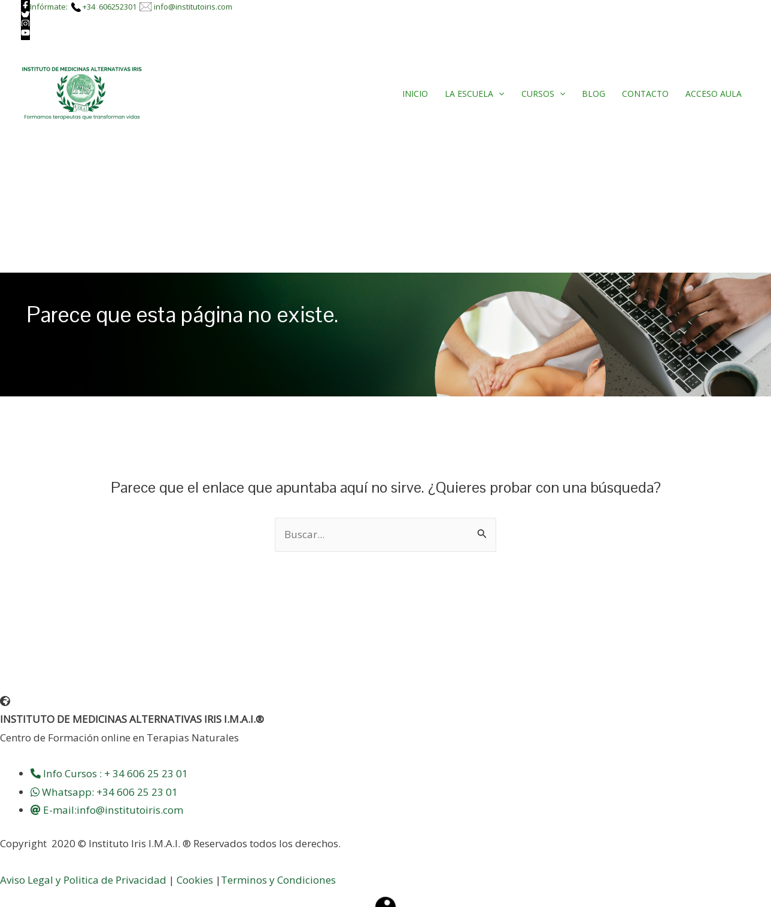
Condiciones (305, 880)
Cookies (195, 880)
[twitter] (25, 15)
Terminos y (249, 880)
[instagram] (25, 24)
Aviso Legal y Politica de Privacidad (83, 880)
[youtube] (25, 33)
